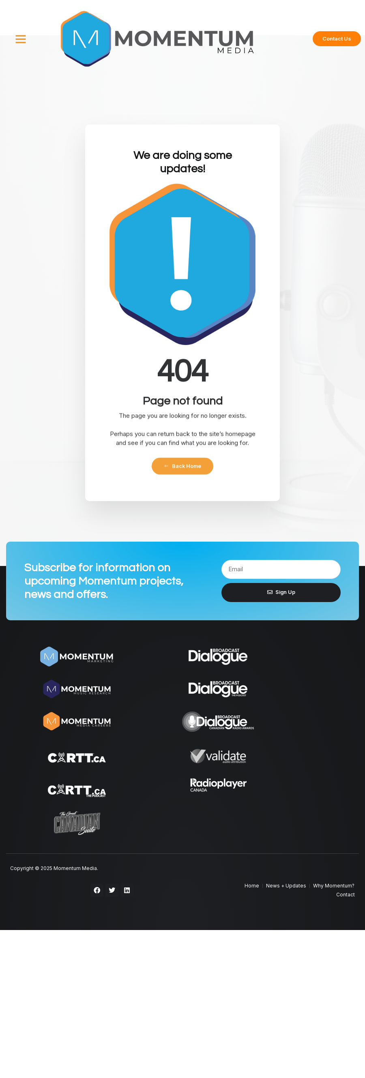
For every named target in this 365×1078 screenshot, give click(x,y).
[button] (20, 38)
